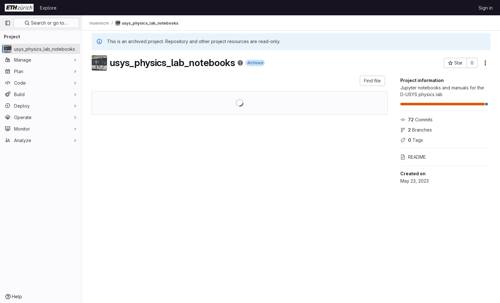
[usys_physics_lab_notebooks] (40, 49)
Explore (48, 8)
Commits (416, 119)
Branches (416, 130)
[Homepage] (19, 8)
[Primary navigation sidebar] (8, 23)
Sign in (486, 8)
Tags (411, 140)
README (413, 157)
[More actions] (485, 63)
